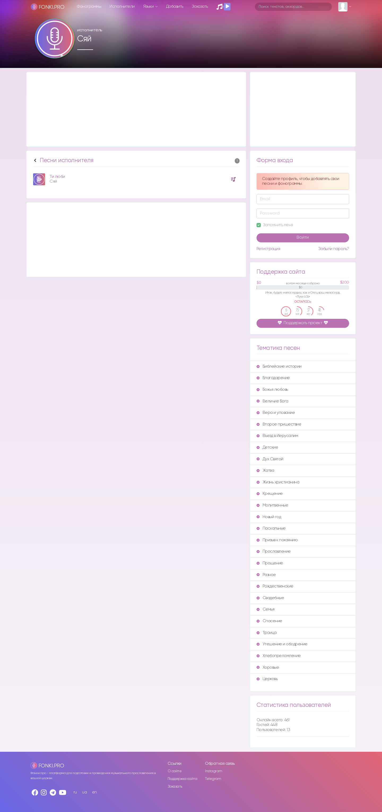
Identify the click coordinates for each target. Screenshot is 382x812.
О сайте (175, 771)
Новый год (269, 517)
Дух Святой (270, 459)
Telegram (213, 779)
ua (84, 792)
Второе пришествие (279, 424)
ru (75, 792)
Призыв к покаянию (277, 540)
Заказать (200, 6)
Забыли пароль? (333, 249)
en (94, 792)
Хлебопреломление (279, 656)
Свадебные (270, 598)
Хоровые (268, 667)
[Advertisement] (136, 109)
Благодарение (273, 378)
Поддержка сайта (182, 779)
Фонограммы (89, 6)
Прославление (274, 551)
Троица (267, 633)
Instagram (213, 771)
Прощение (270, 563)
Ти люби (57, 177)
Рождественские (275, 586)
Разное (266, 575)
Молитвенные (272, 505)
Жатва (265, 470)
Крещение (270, 494)
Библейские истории (279, 366)
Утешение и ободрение (282, 644)
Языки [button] (149, 6)
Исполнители (122, 6)
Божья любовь (272, 390)
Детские (267, 447)
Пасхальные (271, 528)
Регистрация (268, 249)
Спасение (269, 621)
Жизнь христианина (278, 482)
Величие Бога (272, 401)
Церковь (267, 679)
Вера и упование (276, 413)
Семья (266, 609)
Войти (303, 237)
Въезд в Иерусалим (277, 436)
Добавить (174, 6)
